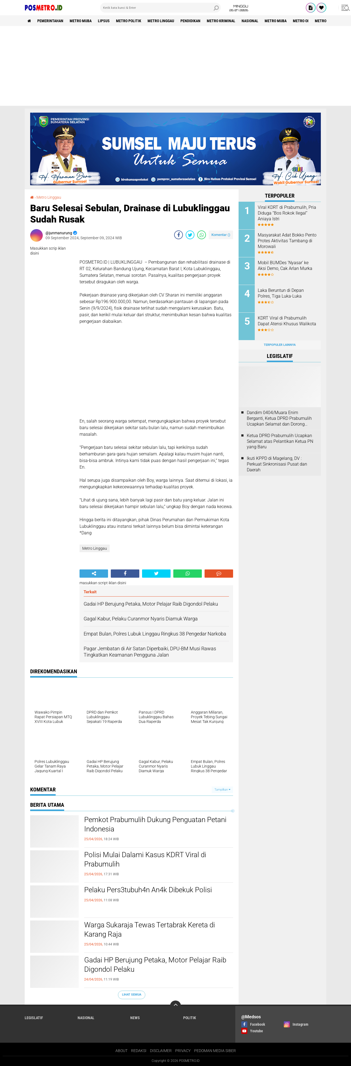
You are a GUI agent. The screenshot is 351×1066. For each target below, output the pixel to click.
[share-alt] (94, 573)
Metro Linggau (161, 21)
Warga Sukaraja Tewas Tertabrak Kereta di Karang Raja (149, 929)
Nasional (250, 21)
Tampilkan (222, 789)
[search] (160, 8)
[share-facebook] (178, 234)
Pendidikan (190, 21)
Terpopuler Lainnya (280, 345)
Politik (189, 1018)
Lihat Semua (131, 994)
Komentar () (220, 235)
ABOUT (121, 1050)
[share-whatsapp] (201, 234)
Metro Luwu (325, 21)
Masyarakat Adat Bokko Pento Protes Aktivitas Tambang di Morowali (287, 240)
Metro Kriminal (221, 21)
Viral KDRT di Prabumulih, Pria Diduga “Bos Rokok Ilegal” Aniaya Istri (287, 213)
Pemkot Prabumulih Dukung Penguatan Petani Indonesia (155, 824)
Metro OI (300, 21)
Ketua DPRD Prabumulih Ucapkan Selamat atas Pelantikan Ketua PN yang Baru (280, 441)
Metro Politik (128, 21)
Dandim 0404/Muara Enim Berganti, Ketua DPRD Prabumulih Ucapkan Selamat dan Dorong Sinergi (279, 418)
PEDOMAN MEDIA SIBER (215, 1050)
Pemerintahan (50, 21)
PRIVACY (183, 1050)
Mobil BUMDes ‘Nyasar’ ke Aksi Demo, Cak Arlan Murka (285, 265)
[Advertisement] (175, 67)
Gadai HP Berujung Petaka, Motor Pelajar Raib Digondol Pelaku (155, 964)
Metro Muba (81, 21)
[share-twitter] (190, 234)
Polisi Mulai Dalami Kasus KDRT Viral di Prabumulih (145, 859)
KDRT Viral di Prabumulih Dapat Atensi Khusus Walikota (287, 320)
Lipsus (104, 21)
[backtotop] (175, 1006)
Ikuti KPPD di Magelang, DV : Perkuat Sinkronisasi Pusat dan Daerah (277, 464)
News (135, 1018)
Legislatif (34, 1018)
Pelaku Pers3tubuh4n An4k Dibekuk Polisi (148, 890)
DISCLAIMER (161, 1050)
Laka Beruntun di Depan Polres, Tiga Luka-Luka (281, 293)
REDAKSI (138, 1050)
